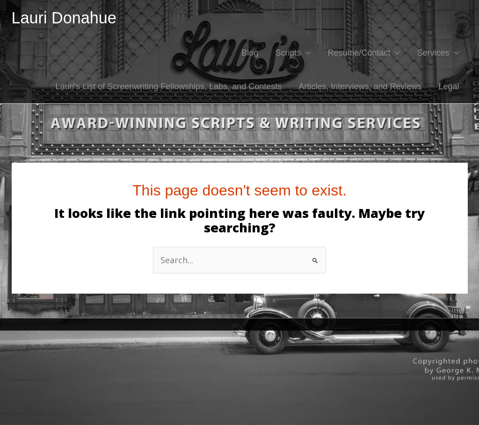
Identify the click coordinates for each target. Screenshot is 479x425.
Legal (448, 86)
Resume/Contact (358, 53)
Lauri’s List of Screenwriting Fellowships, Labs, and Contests (168, 86)
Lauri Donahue (64, 18)
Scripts (288, 53)
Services (433, 53)
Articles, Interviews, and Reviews (359, 86)
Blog (249, 53)
